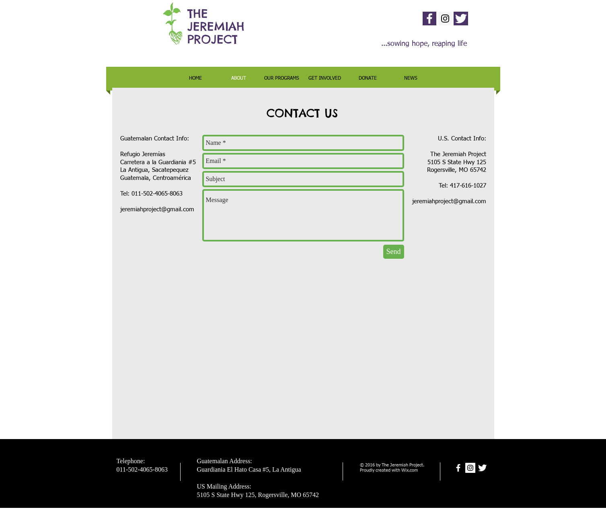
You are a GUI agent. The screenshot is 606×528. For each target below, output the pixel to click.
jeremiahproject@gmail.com (157, 209)
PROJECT (212, 39)
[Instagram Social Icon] (445, 18)
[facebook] (429, 18)
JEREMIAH (215, 26)
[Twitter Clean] (461, 18)
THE (197, 13)
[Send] (393, 252)
